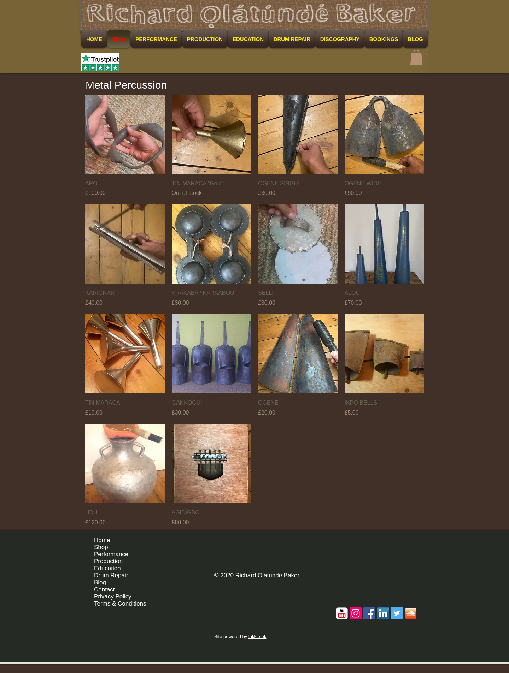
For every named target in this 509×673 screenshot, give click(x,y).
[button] (416, 57)
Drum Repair (111, 575)
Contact (104, 589)
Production (108, 561)
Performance (111, 554)
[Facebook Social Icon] (369, 613)
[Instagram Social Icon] (356, 613)
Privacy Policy (112, 596)
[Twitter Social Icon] (397, 613)
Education (107, 568)
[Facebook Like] (403, 542)
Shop (101, 547)
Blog (100, 582)
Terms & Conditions (120, 603)
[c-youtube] (342, 613)
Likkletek (257, 636)
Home (102, 540)
